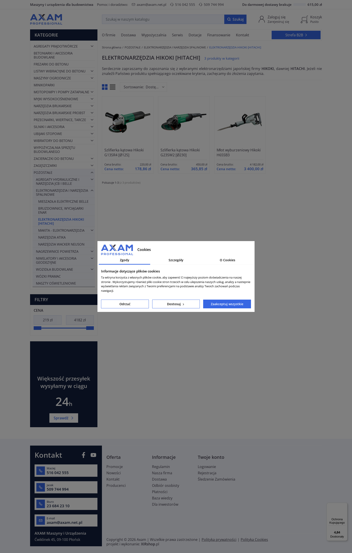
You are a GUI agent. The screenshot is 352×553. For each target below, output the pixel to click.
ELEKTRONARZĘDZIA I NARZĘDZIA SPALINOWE (62, 192)
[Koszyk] (311, 19)
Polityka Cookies (254, 539)
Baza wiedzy (162, 498)
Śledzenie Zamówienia (216, 479)
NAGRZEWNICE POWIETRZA (57, 251)
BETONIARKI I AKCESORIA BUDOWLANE (53, 55)
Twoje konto (211, 457)
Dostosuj (176, 304)
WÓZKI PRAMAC (48, 276)
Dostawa (159, 479)
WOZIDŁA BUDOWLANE (54, 269)
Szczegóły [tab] (176, 260)
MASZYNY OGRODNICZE (52, 78)
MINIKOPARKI (44, 85)
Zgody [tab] (124, 260)
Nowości (113, 472)
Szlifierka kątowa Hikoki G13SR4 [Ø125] (124, 152)
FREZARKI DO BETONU (51, 64)
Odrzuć (124, 304)
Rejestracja (207, 472)
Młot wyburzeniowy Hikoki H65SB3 (239, 152)
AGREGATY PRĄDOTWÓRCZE (56, 46)
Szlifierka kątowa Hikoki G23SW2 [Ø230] (180, 152)
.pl (150, 544)
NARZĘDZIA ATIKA (52, 237)
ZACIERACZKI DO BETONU (54, 158)
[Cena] (48, 320)
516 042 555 (182, 4)
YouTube (93, 455)
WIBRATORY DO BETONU (53, 140)
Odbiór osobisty (165, 485)
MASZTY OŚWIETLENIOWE (56, 283)
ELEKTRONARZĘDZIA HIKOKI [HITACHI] (61, 221)
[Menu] (345, 505)
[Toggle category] (92, 46)
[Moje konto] (273, 19)
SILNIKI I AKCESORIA (49, 126)
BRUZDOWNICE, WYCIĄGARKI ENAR (61, 210)
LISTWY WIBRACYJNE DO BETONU (60, 71)
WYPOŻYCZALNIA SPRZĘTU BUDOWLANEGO (54, 149)
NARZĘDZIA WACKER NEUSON (61, 244)
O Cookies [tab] (227, 260)
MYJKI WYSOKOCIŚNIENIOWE (56, 99)
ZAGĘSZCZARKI (45, 165)
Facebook (83, 455)
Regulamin (161, 466)
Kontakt (113, 479)
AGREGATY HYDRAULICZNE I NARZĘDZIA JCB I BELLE (57, 181)
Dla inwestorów (165, 504)
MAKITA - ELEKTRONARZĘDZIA (61, 230)
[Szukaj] (163, 19)
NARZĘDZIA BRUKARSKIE (53, 106)
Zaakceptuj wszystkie (227, 304)
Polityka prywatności (219, 539)
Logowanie (207, 466)
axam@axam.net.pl (149, 4)
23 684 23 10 (58, 506)
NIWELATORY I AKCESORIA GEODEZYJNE (56, 260)
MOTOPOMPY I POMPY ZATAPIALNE (61, 92)
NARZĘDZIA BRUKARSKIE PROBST (59, 113)
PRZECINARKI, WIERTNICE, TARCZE (60, 120)
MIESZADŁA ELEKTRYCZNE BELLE (63, 201)
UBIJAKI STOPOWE (48, 133)
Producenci (116, 485)
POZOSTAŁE (43, 172)
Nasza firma (162, 472)
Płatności (159, 491)
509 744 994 (211, 4)
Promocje (114, 466)
